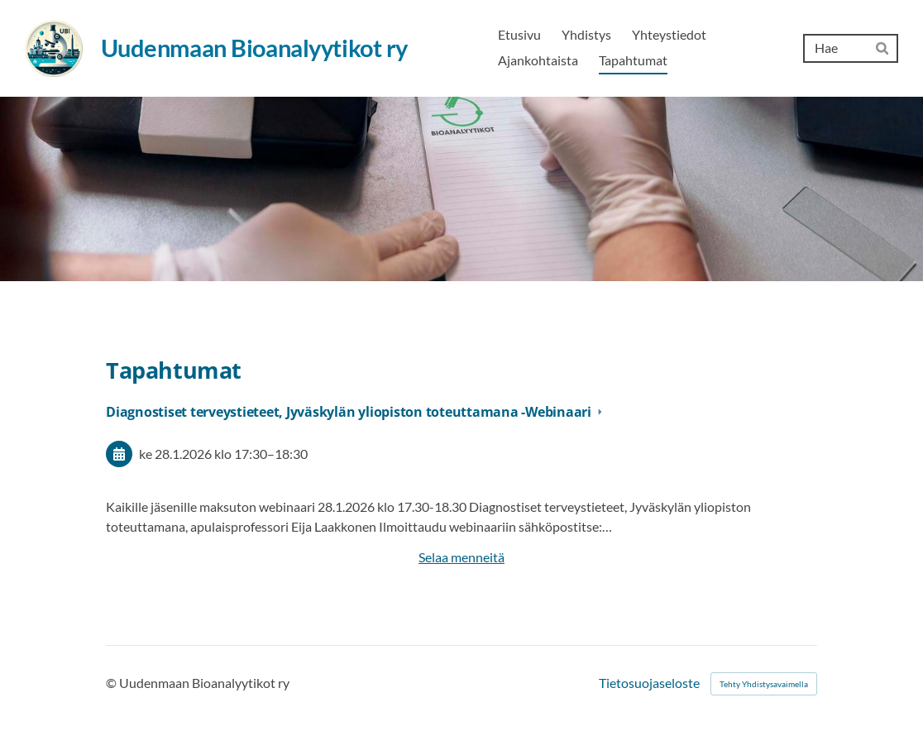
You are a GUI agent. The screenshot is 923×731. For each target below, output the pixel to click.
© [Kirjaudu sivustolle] (112, 683)
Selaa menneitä (461, 557)
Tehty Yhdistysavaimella (764, 684)
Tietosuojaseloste (649, 683)
